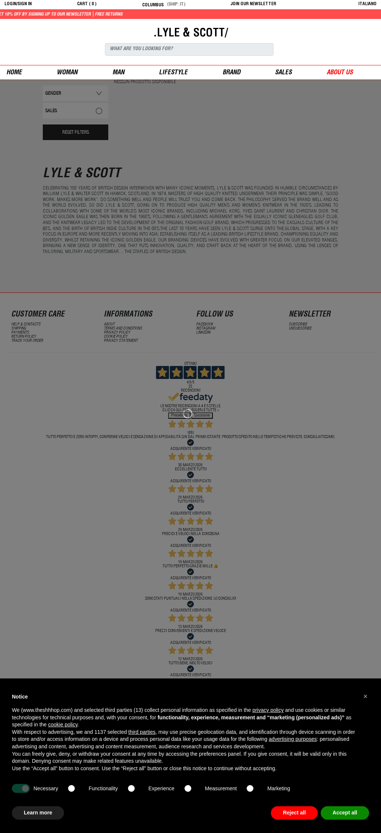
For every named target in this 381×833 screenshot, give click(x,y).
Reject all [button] (294, 813)
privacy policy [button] (268, 710)
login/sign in (18, 4)
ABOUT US (340, 73)
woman (67, 73)
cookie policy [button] (62, 724)
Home (14, 73)
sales (283, 73)
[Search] (189, 49)
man (118, 73)
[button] (365, 696)
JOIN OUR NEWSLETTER (253, 4)
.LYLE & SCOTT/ (190, 33)
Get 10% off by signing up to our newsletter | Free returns (82, 14)
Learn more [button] (38, 813)
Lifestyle (173, 73)
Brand (231, 73)
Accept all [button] (345, 813)
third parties (142, 732)
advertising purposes (293, 739)
